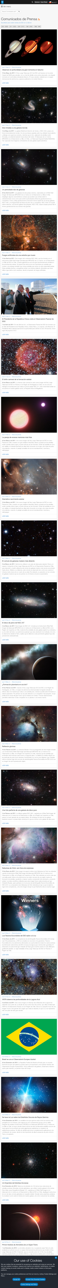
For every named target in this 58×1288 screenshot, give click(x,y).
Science (37, 2)
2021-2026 (5, 26)
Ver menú (6, 6)
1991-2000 (29, 26)
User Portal (44, 2)
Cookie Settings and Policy (29, 1284)
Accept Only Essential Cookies (35, 1279)
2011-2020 (13, 26)
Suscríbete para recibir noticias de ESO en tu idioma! (16, 23)
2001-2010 (21, 26)
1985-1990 (37, 26)
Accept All (16, 1279)
